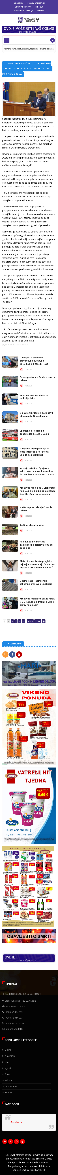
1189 (37, 621)
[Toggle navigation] (6, 40)
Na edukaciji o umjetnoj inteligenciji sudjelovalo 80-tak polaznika (36, 544)
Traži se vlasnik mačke (32, 525)
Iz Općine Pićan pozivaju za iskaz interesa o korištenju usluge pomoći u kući (34, 451)
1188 (30, 621)
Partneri (39, 7)
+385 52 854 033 (14, 1012)
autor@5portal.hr (14, 1028)
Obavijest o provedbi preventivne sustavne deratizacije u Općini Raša (34, 360)
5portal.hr (16, 1122)
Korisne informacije (23, 10)
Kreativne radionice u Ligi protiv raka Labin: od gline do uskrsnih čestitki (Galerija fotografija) (37, 491)
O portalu (18, 3)
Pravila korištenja (36, 3)
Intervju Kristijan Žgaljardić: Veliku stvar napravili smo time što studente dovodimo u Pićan (37, 471)
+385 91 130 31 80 (15, 1023)
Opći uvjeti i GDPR (23, 7)
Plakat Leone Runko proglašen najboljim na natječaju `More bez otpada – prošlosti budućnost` (37, 564)
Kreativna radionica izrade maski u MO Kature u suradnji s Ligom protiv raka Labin (37, 601)
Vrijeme (40, 10)
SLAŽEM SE (39, 1169)
